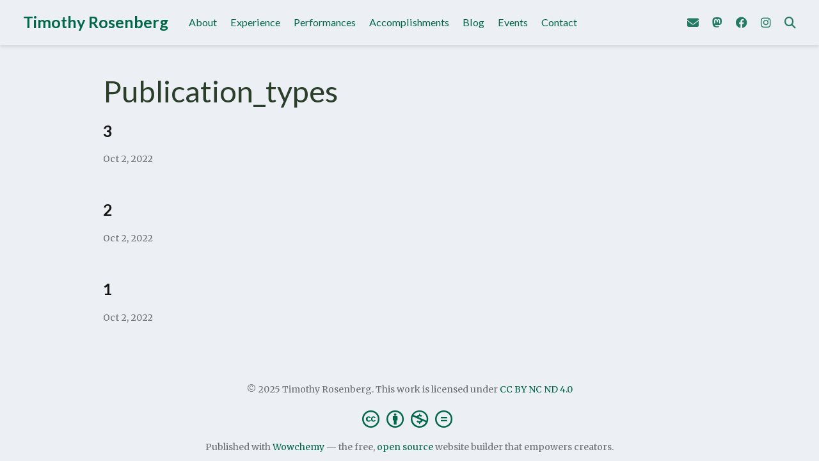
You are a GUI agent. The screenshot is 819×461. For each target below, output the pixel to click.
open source (405, 447)
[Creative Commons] (409, 418)
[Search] (790, 22)
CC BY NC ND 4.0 (536, 389)
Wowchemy (298, 447)
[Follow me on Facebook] (741, 22)
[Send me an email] (693, 22)
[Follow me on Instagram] (766, 22)
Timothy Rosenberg (95, 21)
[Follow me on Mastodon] (717, 22)
